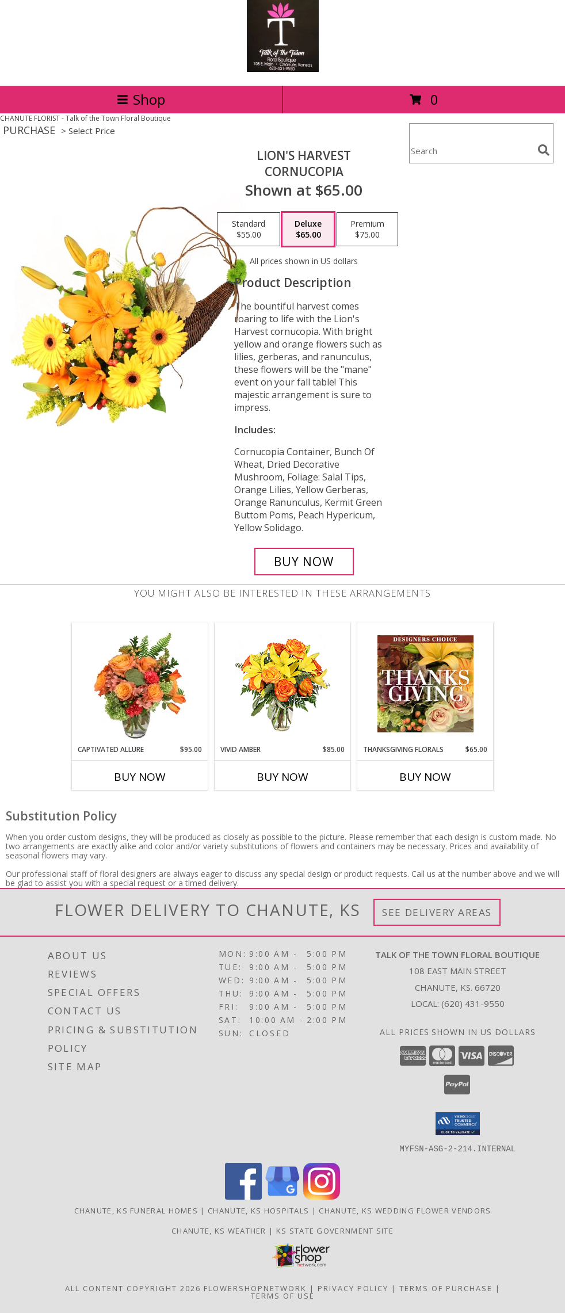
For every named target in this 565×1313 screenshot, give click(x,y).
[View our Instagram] (321, 1195)
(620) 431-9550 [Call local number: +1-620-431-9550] (473, 1003)
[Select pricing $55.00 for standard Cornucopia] (248, 229)
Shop (141, 99)
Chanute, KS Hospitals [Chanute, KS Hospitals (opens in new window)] (258, 1210)
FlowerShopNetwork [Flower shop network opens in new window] (255, 1288)
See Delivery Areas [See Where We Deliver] (437, 912)
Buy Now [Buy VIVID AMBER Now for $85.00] (282, 776)
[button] (458, 1123)
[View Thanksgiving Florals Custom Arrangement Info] (425, 683)
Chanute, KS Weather (218, 1230)
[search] (544, 150)
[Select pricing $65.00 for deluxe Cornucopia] (308, 229)
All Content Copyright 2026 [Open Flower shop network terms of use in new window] (133, 1288)
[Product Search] (471, 150)
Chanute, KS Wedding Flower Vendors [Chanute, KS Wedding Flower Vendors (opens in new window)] (405, 1210)
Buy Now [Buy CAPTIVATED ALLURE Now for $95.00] (140, 776)
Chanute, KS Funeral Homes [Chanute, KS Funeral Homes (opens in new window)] (136, 1210)
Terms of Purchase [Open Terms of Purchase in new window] (446, 1288)
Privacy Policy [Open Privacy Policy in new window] (353, 1288)
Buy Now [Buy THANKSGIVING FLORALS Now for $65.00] (425, 776)
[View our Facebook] (243, 1195)
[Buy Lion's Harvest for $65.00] (304, 561)
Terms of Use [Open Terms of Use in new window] (283, 1295)
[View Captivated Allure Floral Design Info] (140, 683)
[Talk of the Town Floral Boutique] (283, 68)
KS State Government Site (335, 1230)
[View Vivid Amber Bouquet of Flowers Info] (283, 683)
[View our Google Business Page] (282, 1195)
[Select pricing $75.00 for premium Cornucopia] (367, 229)
